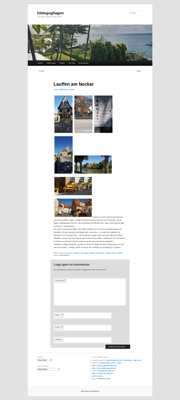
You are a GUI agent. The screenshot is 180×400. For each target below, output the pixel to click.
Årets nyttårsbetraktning (107, 366)
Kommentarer (84, 63)
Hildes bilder (51, 63)
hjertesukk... (100, 253)
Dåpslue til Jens (104, 379)
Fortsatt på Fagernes (106, 371)
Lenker (40, 63)
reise (113, 253)
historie (92, 253)
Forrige (40, 71)
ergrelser (76, 253)
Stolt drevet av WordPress (90, 391)
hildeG (72, 90)
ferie (82, 253)
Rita (93, 368)
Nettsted (58, 339)
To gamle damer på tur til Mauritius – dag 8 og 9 (123, 360)
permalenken (64, 255)
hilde (94, 366)
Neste (140, 71)
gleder (87, 253)
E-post (59, 327)
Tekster (62, 63)
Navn (59, 315)
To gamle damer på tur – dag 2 (109, 363)
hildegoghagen (50, 13)
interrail (108, 253)
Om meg (72, 63)
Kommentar (60, 280)
